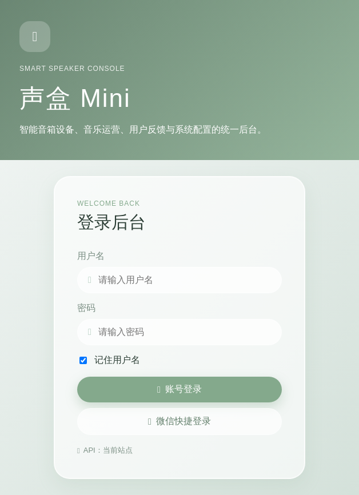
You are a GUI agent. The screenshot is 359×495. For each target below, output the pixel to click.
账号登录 (179, 389)
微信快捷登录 (179, 421)
